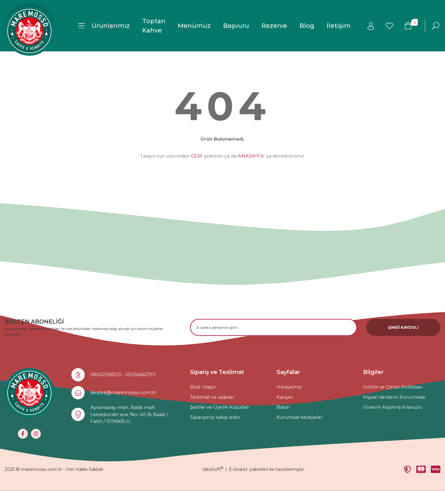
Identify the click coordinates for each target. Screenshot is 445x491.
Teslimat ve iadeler (212, 397)
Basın (283, 407)
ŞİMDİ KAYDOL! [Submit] (403, 327)
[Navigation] (104, 26)
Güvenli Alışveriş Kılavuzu (392, 407)
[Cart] (408, 26)
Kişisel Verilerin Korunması (394, 397)
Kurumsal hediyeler (300, 417)
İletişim (339, 25)
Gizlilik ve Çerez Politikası (392, 387)
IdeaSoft (212, 469)
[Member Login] (370, 26)
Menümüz (194, 25)
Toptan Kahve (153, 25)
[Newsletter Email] (273, 327)
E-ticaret (238, 469)
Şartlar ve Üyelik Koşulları (219, 407)
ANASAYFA (251, 156)
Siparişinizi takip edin (215, 417)
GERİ (196, 156)
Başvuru (236, 25)
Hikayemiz (289, 387)
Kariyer (285, 397)
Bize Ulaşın (203, 387)
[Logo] (29, 31)
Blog (306, 25)
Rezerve (274, 25)
